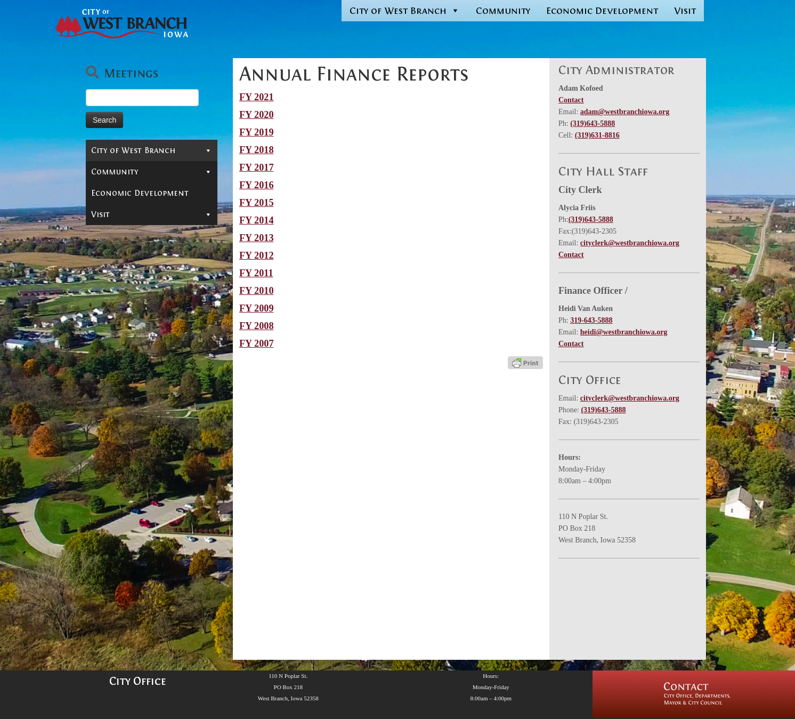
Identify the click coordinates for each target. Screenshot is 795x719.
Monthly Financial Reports (141, 461)
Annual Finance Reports (152, 376)
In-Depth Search (124, 248)
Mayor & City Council (151, 184)
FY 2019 (256, 132)
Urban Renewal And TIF (150, 512)
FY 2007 (256, 343)
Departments (151, 216)
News (107, 312)
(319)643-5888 (592, 123)
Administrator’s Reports (154, 328)
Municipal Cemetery (132, 264)
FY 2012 (256, 255)
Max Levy (119, 440)
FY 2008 (256, 326)
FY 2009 (256, 308)
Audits (115, 392)
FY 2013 (256, 238)
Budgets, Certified (139, 408)
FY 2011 (256, 273)
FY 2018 (256, 150)
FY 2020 (256, 114)
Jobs (99, 280)
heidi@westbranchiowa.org (624, 332)
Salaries (118, 480)
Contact (108, 168)
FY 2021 (256, 97)
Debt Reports (128, 424)
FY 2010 (256, 290)
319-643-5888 (591, 320)
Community (503, 11)
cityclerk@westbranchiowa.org (629, 243)
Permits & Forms (125, 232)
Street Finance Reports (150, 496)
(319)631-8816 (597, 135)
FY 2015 (256, 202)
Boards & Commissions (151, 200)
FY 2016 (256, 185)
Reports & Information (151, 296)
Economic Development (602, 11)
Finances (154, 360)
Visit (685, 11)
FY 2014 (256, 220)
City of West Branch (405, 10)
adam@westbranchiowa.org (624, 112)
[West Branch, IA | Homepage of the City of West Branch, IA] (119, 23)
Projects (154, 344)
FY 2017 (256, 167)
